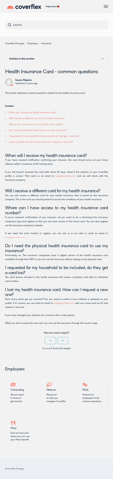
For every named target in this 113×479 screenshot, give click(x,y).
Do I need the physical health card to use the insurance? (38, 130)
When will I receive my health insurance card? (32, 112)
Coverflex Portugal (14, 43)
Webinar (51, 389)
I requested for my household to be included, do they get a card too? (44, 136)
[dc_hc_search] (56, 25)
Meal (13, 428)
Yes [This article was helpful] (50, 340)
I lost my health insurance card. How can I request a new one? (41, 142)
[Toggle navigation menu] (106, 6)
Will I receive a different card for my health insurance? (37, 118)
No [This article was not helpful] (62, 340)
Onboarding (17, 389)
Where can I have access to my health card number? (36, 124)
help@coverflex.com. (15, 237)
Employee (33, 43)
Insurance (46, 43)
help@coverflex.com (65, 176)
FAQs (85, 389)
